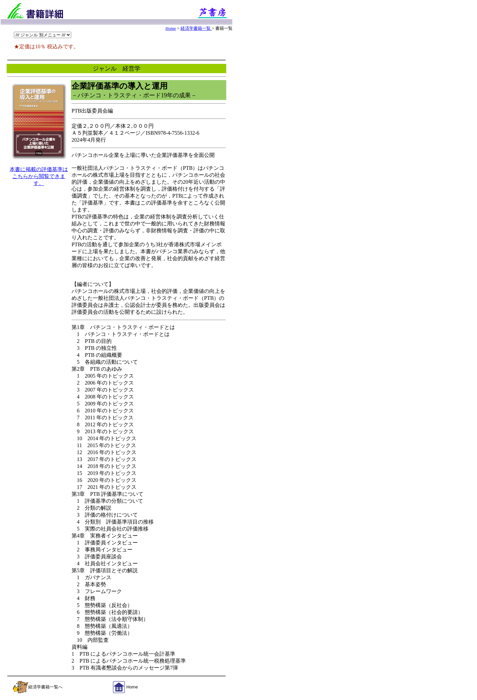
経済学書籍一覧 (196, 28)
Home (171, 28)
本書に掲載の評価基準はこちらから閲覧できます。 (39, 176)
